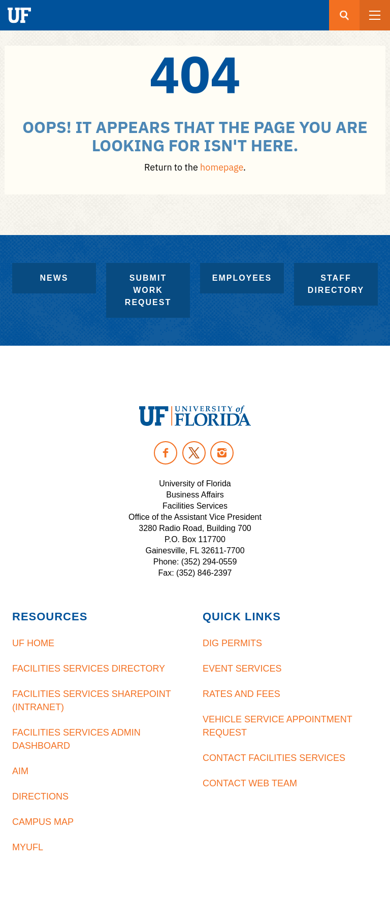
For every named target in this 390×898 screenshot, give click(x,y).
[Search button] (344, 15)
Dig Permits (232, 643)
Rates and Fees (241, 694)
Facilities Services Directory (88, 668)
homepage (221, 167)
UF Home (33, 643)
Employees (242, 278)
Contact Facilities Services (274, 758)
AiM (20, 771)
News (54, 278)
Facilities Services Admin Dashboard (76, 739)
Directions (40, 796)
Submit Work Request (148, 290)
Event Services (242, 668)
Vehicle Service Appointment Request (277, 726)
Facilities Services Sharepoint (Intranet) (91, 700)
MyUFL (27, 847)
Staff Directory (336, 284)
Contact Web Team (250, 783)
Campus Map (43, 822)
